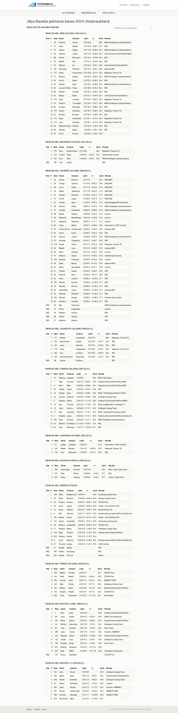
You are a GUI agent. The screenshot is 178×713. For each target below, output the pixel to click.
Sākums (123, 5)
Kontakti (135, 5)
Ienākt (146, 5)
